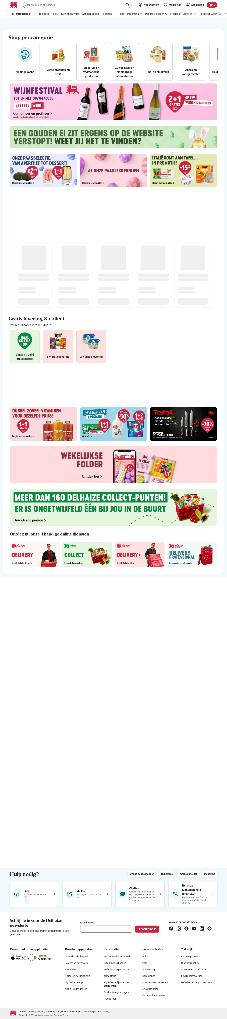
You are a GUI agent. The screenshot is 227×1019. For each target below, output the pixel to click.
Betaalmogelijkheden (115, 963)
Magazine (209, 874)
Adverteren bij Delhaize (193, 969)
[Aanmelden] (194, 4)
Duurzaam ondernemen (155, 982)
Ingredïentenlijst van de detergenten (116, 984)
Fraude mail (110, 998)
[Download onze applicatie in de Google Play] (42, 957)
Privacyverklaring (37, 1011)
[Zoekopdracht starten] (127, 5)
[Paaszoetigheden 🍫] (156, 14)
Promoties (70, 969)
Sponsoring (148, 969)
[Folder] (55, 14)
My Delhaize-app (74, 982)
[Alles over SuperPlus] (210, 14)
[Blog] (122, 14)
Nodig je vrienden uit (76, 989)
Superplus (167, 874)
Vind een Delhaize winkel (117, 956)
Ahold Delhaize (150, 989)
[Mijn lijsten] (172, 4)
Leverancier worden (192, 976)
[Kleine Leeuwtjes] (70, 14)
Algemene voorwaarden (69, 1011)
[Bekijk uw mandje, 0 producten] (212, 5)
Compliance (148, 976)
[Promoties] (43, 14)
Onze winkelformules (153, 995)
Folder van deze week (76, 963)
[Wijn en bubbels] (90, 14)
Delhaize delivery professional (197, 982)
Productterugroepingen (116, 992)
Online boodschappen (142, 874)
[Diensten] (189, 14)
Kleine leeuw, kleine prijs (77, 976)
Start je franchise (190, 963)
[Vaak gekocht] (149, 4)
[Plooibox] (175, 14)
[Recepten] (109, 14)
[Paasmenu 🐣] (135, 14)
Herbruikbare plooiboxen (117, 969)
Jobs (145, 956)
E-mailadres (87, 922)
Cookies (22, 1011)
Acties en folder (188, 874)
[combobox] (77, 5)
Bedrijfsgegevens (190, 956)
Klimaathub (110, 976)
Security (51, 1011)
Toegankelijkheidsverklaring (96, 1011)
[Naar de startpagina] (13, 5)
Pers (144, 963)
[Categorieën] (23, 14)
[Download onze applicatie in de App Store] (20, 957)
